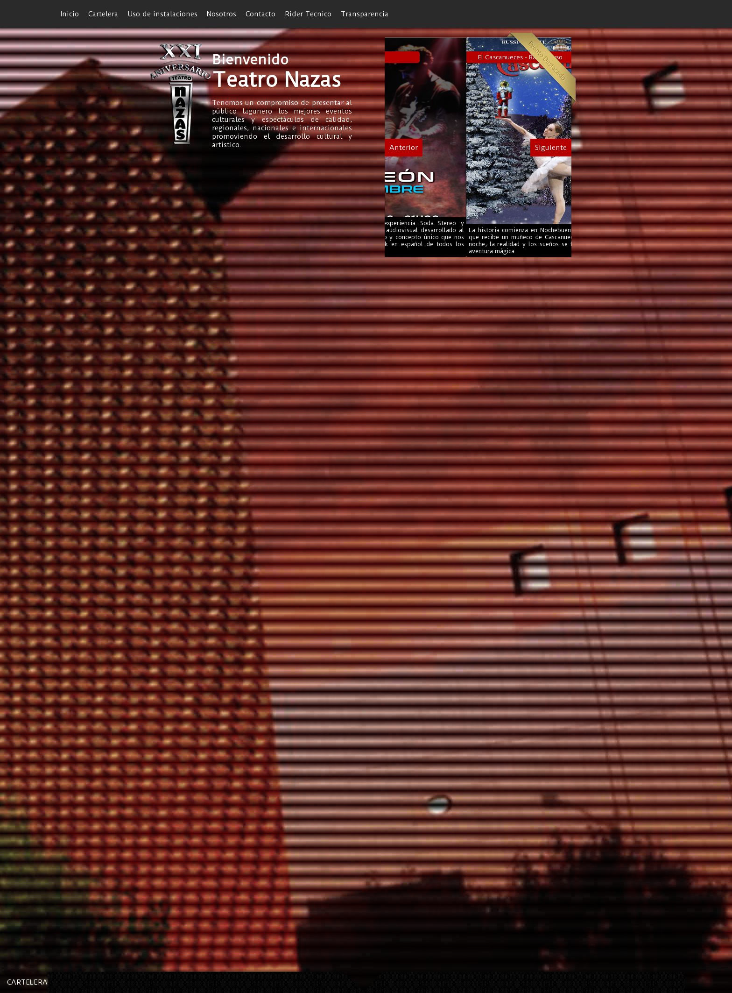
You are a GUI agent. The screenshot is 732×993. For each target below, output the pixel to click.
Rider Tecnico (308, 14)
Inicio (70, 14)
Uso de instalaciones (162, 14)
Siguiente (551, 147)
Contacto (260, 14)
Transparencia (364, 14)
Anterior (403, 147)
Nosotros (221, 14)
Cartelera (103, 14)
